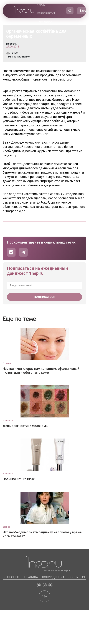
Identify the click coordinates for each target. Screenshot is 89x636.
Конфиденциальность (60, 577)
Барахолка (44, 22)
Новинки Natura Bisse (19, 479)
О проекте (12, 577)
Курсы (41, 4)
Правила (31, 577)
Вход (83, 10)
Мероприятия (46, 13)
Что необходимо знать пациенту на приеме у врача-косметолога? (42, 534)
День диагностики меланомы (25, 426)
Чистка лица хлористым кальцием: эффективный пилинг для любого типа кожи (41, 370)
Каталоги (46, 30)
